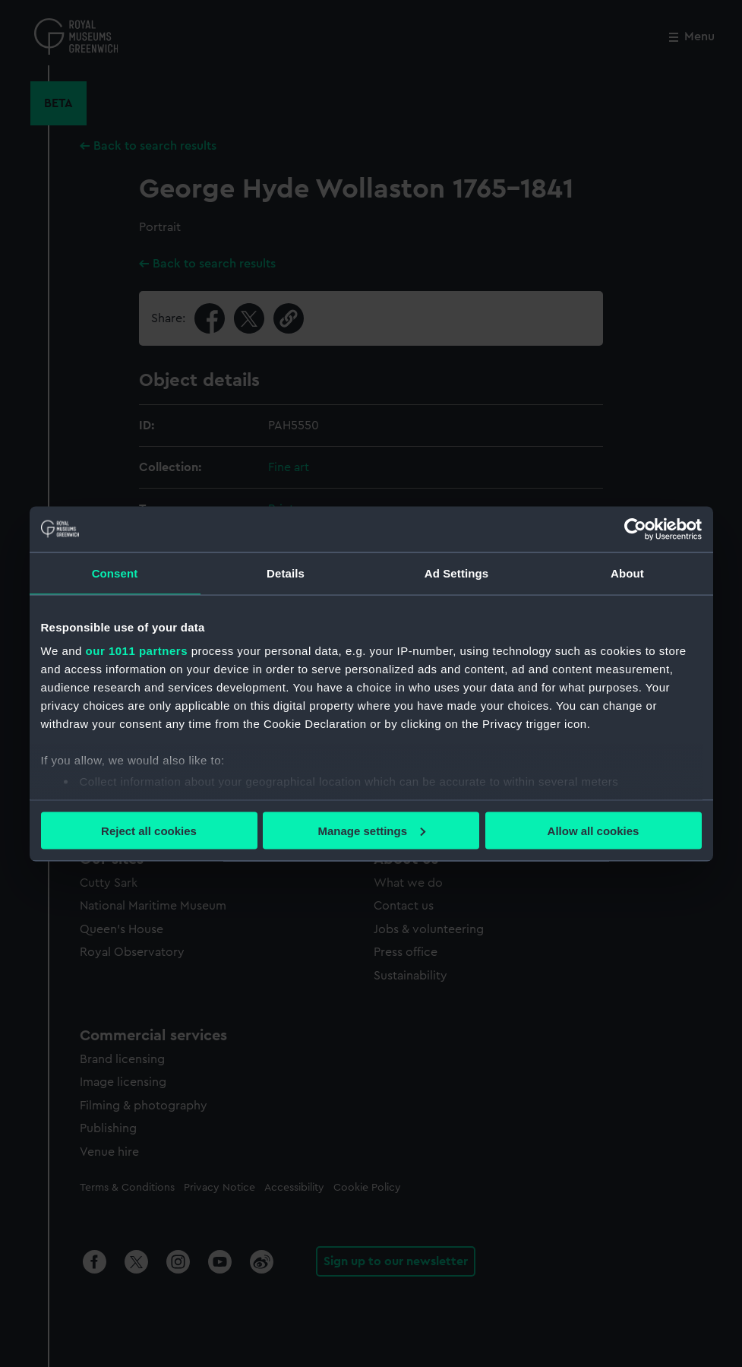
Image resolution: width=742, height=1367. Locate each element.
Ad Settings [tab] (456, 572)
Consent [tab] (115, 572)
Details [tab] (286, 572)
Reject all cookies (149, 830)
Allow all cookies (593, 830)
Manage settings (371, 830)
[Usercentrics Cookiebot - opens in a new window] (635, 528)
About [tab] (627, 572)
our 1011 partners (137, 650)
